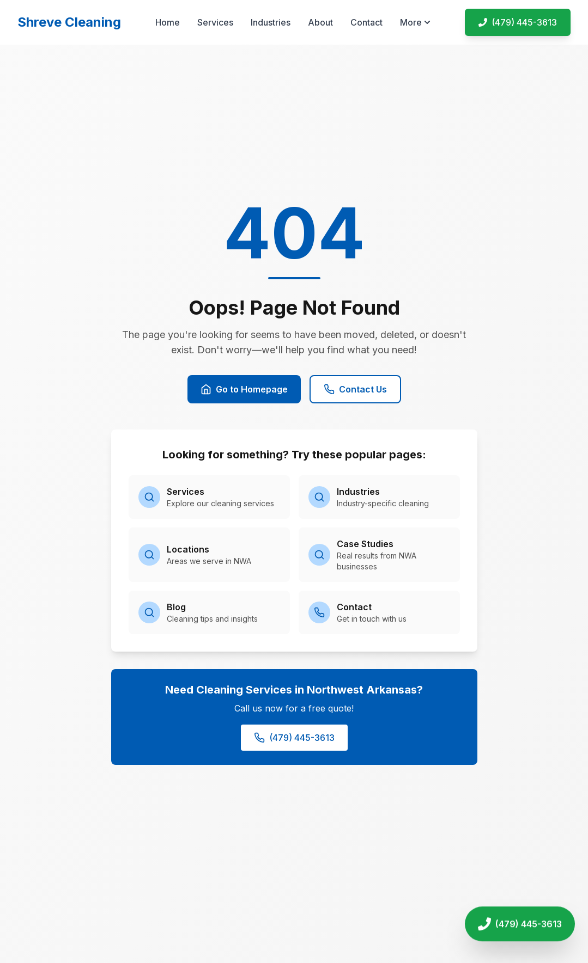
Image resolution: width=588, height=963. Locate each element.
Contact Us (355, 389)
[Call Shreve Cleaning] (520, 923)
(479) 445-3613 (294, 737)
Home (167, 22)
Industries (270, 22)
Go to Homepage (244, 389)
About (320, 22)
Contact (366, 22)
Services (215, 22)
